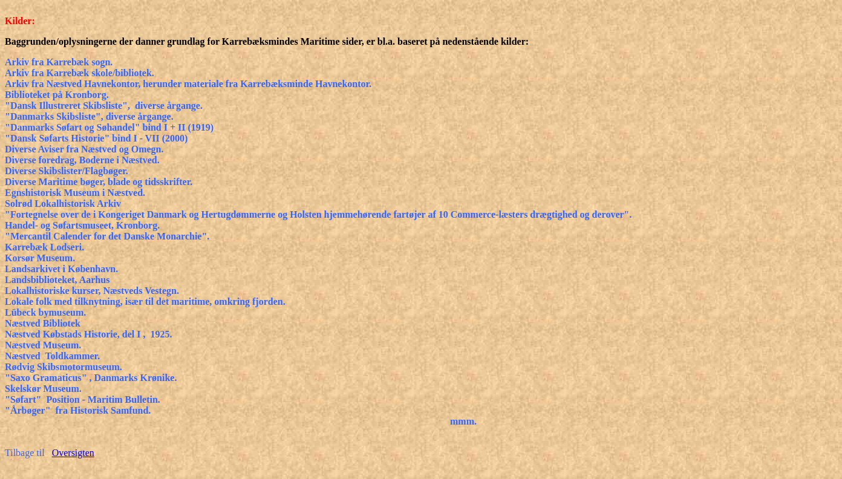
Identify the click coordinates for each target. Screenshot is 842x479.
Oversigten (73, 453)
